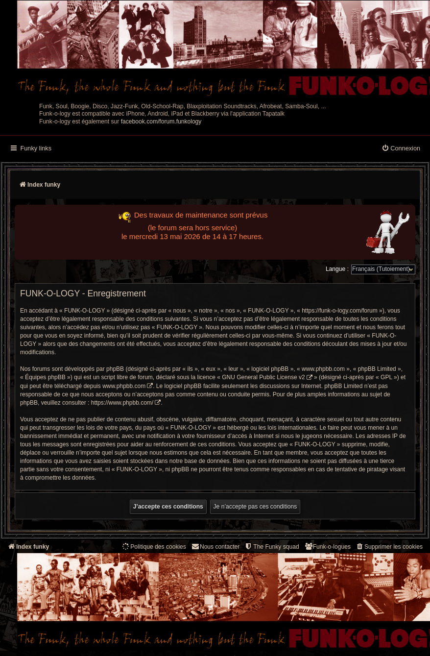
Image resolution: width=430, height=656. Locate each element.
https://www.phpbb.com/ (122, 402)
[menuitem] (401, 149)
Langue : (337, 269)
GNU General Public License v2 (263, 377)
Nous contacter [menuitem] (215, 546)
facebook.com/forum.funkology (161, 121)
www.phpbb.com (123, 386)
